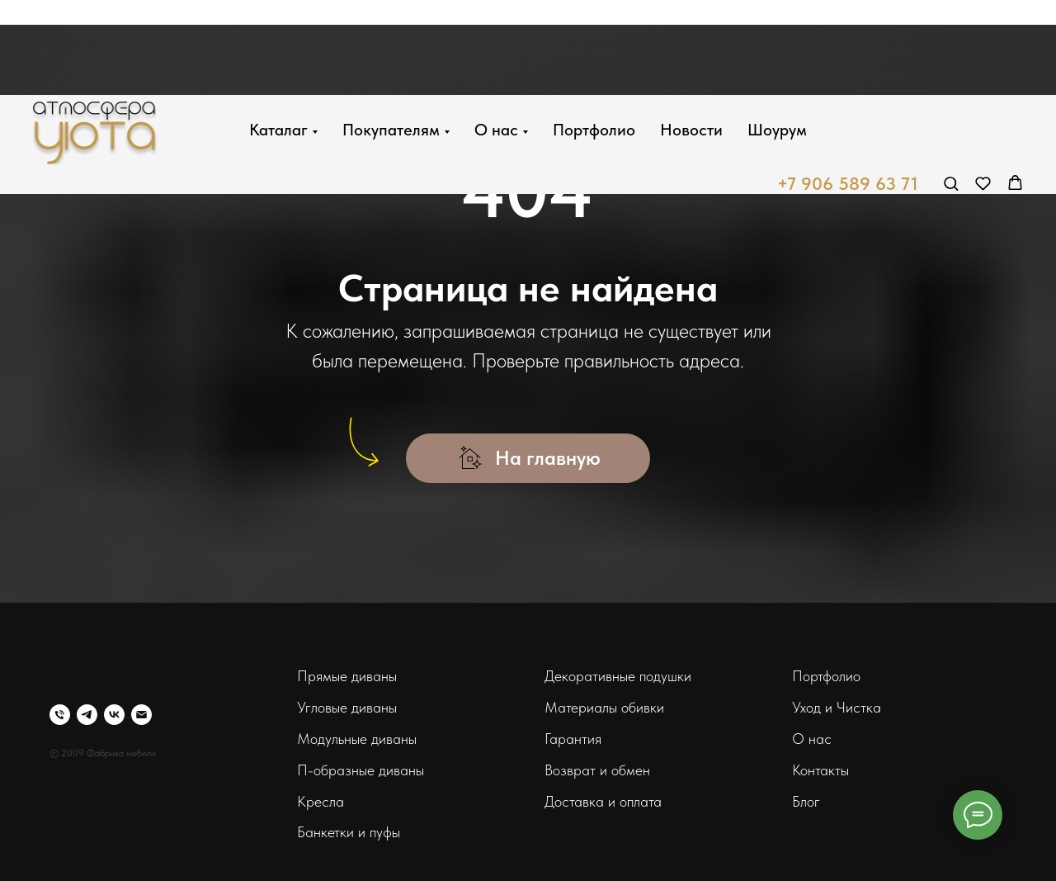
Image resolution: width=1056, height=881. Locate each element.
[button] (951, 88)
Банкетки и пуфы (348, 832)
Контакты (820, 770)
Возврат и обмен (597, 770)
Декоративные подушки (617, 675)
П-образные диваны (360, 770)
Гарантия (572, 738)
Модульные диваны (357, 738)
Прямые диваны (347, 675)
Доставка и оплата (603, 801)
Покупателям (391, 35)
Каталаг (278, 35)
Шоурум (777, 35)
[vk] (114, 714)
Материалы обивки (604, 707)
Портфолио (594, 35)
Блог (806, 801)
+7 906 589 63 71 (847, 89)
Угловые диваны (347, 707)
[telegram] (87, 714)
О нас (496, 35)
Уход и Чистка (836, 707)
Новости (691, 35)
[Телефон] (60, 714)
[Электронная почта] (141, 714)
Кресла (320, 801)
